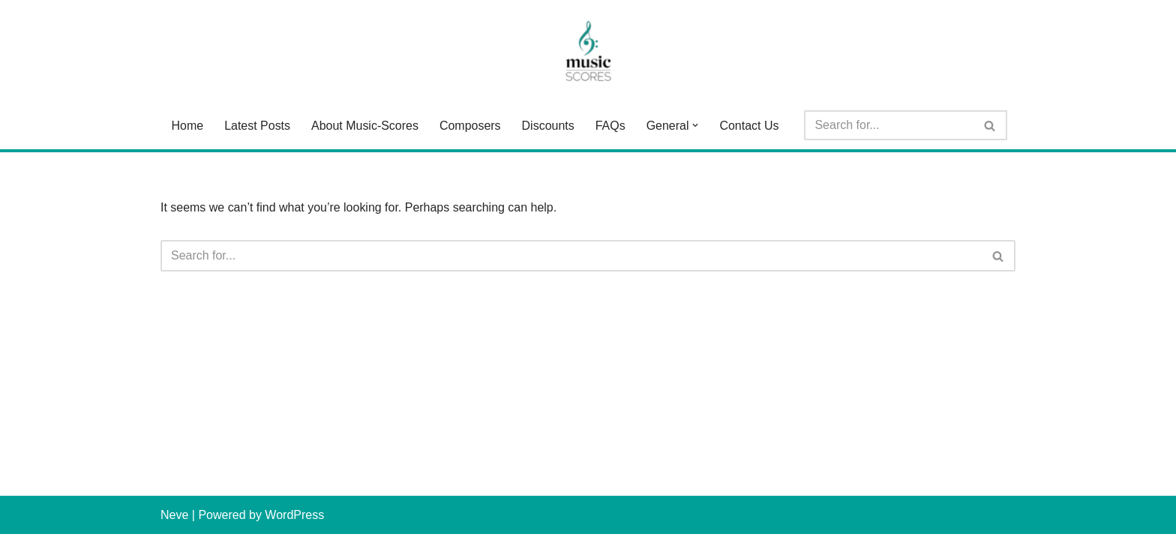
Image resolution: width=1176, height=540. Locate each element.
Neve (174, 520)
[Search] (889, 125)
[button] (696, 125)
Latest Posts (257, 125)
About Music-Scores (364, 125)
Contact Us (749, 125)
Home (187, 125)
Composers (470, 125)
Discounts (548, 125)
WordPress (294, 520)
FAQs (611, 125)
